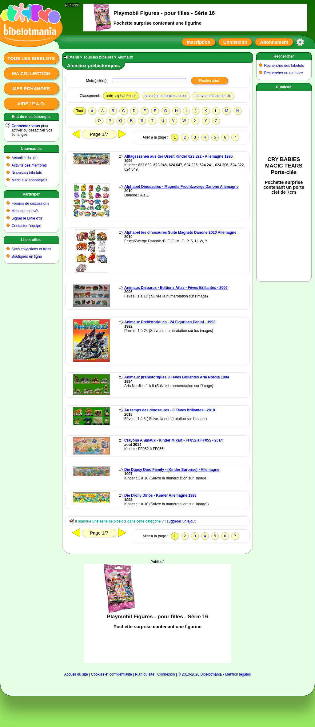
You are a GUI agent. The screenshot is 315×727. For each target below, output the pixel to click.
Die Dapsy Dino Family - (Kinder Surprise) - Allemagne (171, 469)
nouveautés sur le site (213, 96)
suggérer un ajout (181, 521)
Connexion (235, 42)
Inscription (198, 42)
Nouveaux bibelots (27, 173)
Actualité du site (25, 158)
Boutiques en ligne (27, 256)
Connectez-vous (26, 126)
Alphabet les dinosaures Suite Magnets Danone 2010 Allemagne (180, 232)
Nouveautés (31, 149)
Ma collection (31, 73)
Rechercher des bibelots (284, 65)
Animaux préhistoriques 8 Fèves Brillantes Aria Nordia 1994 (176, 377)
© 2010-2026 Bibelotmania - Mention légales (214, 674)
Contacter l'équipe (26, 226)
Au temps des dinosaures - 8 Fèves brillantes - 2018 (169, 410)
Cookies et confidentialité (111, 674)
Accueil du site (76, 674)
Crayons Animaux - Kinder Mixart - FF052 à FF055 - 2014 (173, 440)
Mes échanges (31, 88)
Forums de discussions (31, 203)
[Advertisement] (157, 613)
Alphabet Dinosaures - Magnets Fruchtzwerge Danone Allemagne (181, 186)
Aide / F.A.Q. (31, 103)
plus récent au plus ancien (166, 96)
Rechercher (283, 56)
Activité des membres (29, 165)
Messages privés (25, 211)
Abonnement (274, 42)
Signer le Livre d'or (27, 218)
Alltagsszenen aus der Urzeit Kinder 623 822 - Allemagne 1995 (178, 156)
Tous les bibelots (31, 58)
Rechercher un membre (283, 73)
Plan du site (144, 674)
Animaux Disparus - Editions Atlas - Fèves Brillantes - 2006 (176, 287)
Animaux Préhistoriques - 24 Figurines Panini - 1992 (169, 322)
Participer (31, 194)
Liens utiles (31, 240)
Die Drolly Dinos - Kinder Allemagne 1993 (160, 495)
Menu (74, 57)
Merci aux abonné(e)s (29, 180)
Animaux (125, 57)
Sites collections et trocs (31, 249)
